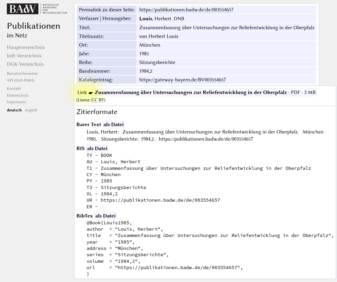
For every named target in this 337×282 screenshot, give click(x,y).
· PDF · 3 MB (196, 92)
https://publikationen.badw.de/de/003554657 (186, 10)
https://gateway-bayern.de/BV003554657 (182, 80)
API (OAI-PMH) (20, 80)
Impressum (16, 102)
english (31, 110)
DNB (179, 19)
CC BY (97, 99)
